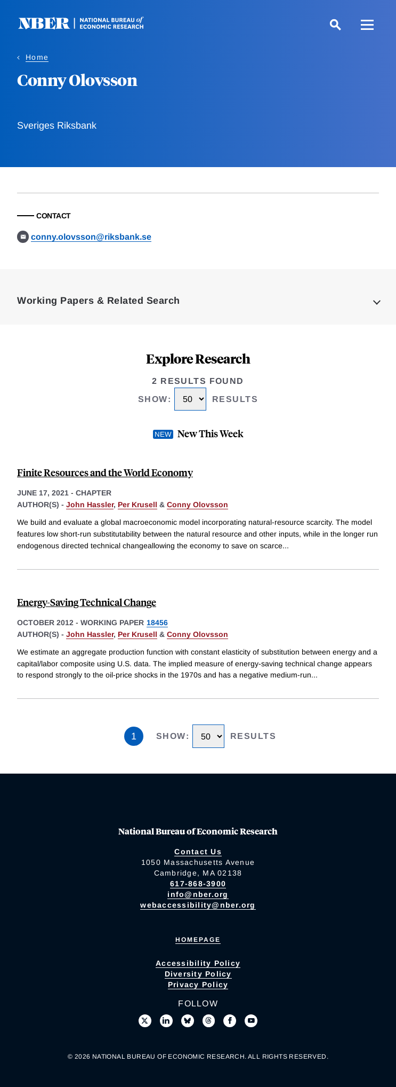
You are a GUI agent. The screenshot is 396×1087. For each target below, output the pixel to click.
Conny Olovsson (197, 504)
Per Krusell (137, 504)
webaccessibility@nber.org (197, 905)
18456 (157, 622)
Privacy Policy (198, 984)
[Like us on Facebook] (229, 1020)
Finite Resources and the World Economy (105, 472)
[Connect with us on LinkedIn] (166, 1020)
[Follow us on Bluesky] (187, 1020)
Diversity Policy (198, 974)
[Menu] (367, 24)
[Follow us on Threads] (209, 1020)
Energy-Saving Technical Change (86, 602)
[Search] (335, 24)
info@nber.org (197, 894)
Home (37, 57)
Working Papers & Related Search (98, 300)
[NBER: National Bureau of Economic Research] (89, 26)
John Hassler (90, 504)
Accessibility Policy (198, 963)
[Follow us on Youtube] (251, 1020)
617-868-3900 (198, 883)
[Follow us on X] (145, 1020)
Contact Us (198, 851)
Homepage (198, 939)
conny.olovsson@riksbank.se (91, 236)
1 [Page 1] (133, 736)
